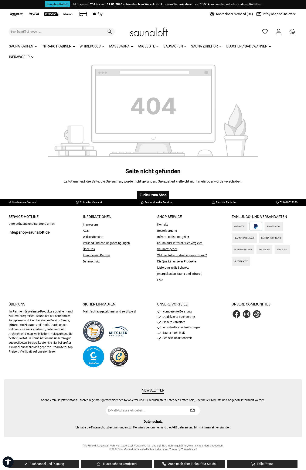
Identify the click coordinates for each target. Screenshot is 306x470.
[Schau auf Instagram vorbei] (246, 314)
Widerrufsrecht (92, 236)
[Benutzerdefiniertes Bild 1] (93, 331)
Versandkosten (142, 445)
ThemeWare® (189, 449)
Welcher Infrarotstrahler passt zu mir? (182, 255)
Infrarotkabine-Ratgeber (173, 236)
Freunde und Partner (96, 255)
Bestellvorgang (167, 230)
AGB (86, 230)
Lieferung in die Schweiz (173, 267)
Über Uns (89, 249)
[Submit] (192, 410)
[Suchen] (110, 32)
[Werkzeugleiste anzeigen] (8, 461)
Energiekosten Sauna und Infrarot (179, 273)
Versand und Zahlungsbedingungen (106, 243)
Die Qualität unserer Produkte (176, 261)
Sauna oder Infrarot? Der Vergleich (180, 243)
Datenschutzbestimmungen (109, 427)
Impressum (90, 224)
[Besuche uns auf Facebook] (236, 314)
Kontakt (162, 224)
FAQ (160, 280)
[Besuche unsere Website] (257, 314)
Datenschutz (91, 261)
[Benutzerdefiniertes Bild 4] (119, 356)
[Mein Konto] (278, 31)
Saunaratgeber (167, 249)
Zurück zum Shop (153, 195)
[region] (43, 464)
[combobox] (56, 32)
